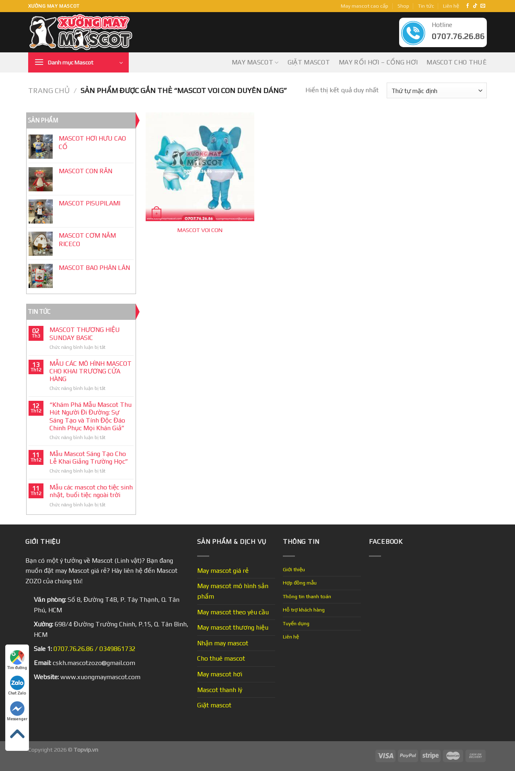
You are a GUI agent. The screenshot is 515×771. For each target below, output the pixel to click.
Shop (403, 6)
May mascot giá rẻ (223, 570)
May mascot (255, 62)
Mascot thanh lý (219, 690)
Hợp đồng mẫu (300, 583)
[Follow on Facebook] (467, 6)
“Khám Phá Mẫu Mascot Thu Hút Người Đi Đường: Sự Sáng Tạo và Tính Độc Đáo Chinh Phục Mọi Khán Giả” (90, 416)
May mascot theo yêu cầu (233, 612)
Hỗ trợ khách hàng (304, 610)
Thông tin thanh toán (307, 596)
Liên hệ (451, 6)
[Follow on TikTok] (475, 6)
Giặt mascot (309, 62)
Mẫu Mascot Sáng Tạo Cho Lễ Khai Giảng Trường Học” (88, 457)
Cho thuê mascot (221, 658)
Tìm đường (17, 660)
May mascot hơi (219, 674)
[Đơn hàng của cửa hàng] (437, 90)
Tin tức (426, 6)
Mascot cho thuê (456, 62)
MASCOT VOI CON (199, 230)
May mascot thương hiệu (232, 627)
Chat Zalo (17, 685)
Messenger (17, 711)
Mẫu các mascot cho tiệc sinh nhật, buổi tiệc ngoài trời (91, 491)
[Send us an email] (482, 6)
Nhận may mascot (222, 643)
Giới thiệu (294, 569)
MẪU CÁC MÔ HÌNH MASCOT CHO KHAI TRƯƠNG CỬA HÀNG (90, 371)
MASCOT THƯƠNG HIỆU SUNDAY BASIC (84, 333)
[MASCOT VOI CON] (200, 166)
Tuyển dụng (296, 623)
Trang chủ (49, 90)
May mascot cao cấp (364, 6)
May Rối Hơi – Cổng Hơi (378, 62)
